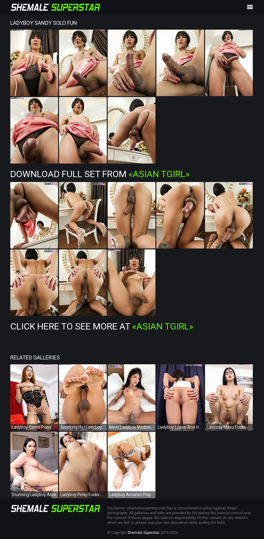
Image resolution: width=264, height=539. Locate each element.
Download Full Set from (100, 174)
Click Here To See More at (101, 326)
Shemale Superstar (143, 533)
